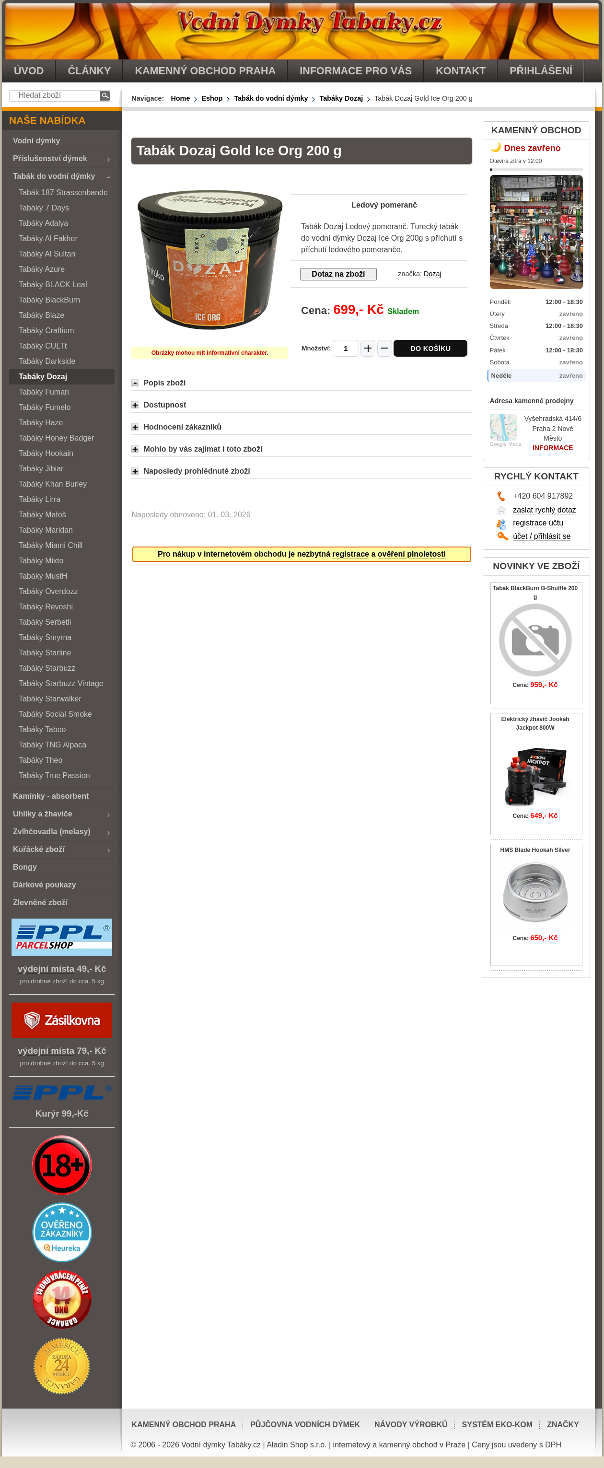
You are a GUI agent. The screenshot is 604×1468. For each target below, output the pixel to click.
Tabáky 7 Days (44, 208)
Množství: (317, 348)
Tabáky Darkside (47, 361)
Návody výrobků (411, 1425)
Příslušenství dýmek (50, 158)
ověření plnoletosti (412, 554)
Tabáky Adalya (43, 223)
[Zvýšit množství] (367, 348)
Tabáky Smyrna (45, 637)
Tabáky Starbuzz (47, 668)
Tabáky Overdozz (48, 591)
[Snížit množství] (384, 348)
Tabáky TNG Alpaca (52, 745)
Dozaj (432, 274)
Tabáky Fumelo (45, 407)
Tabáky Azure (42, 269)
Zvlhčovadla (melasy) (52, 831)
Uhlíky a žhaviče (42, 814)
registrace (350, 554)
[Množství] (346, 348)
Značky (563, 1425)
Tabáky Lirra (39, 499)
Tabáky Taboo (42, 729)
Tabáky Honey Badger (56, 438)
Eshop (211, 98)
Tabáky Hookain (46, 453)
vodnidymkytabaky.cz (302, 29)
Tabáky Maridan (46, 530)
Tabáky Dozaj (341, 98)
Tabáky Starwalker (50, 699)
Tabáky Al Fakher (48, 238)
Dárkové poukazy (44, 885)
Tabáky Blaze (41, 315)
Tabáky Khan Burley (53, 484)
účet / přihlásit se (541, 536)
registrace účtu (538, 523)
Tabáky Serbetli (45, 622)
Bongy (25, 867)
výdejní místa (46, 969)
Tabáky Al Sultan (47, 254)
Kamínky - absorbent (51, 796)
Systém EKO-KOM (497, 1425)
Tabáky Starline (45, 653)
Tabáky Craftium (46, 330)
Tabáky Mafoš (42, 515)
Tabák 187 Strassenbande (63, 192)
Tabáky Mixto (41, 561)
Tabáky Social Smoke (55, 714)
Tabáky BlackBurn (49, 300)
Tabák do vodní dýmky (271, 98)
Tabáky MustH (43, 576)
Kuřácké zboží (39, 849)
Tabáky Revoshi (46, 607)
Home (180, 98)
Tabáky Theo (40, 760)
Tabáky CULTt (43, 346)
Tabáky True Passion (54, 775)
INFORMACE (553, 448)
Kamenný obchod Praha (183, 1425)
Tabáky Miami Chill (50, 545)
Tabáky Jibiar (41, 469)
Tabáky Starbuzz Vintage (61, 683)
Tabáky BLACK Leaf (53, 284)
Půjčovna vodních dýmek (305, 1425)
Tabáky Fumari (44, 392)
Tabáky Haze (41, 423)
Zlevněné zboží (40, 902)
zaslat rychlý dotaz (544, 510)
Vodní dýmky (36, 141)
